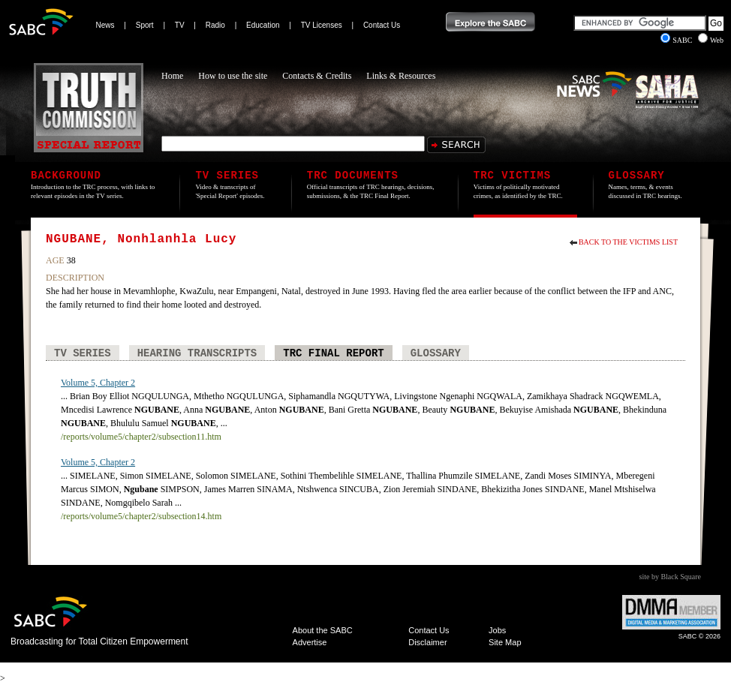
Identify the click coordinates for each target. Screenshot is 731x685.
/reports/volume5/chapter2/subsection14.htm (141, 516)
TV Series (82, 353)
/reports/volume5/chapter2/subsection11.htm (141, 436)
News (105, 25)
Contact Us (381, 25)
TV (180, 25)
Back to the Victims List (628, 242)
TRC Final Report (333, 353)
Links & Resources (400, 75)
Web (710, 40)
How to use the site (232, 75)
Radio (215, 25)
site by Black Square (670, 576)
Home (172, 75)
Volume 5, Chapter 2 (98, 382)
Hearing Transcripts (197, 353)
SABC (677, 40)
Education (262, 25)
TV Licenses (321, 25)
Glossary (436, 353)
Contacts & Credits (316, 75)
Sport (145, 25)
